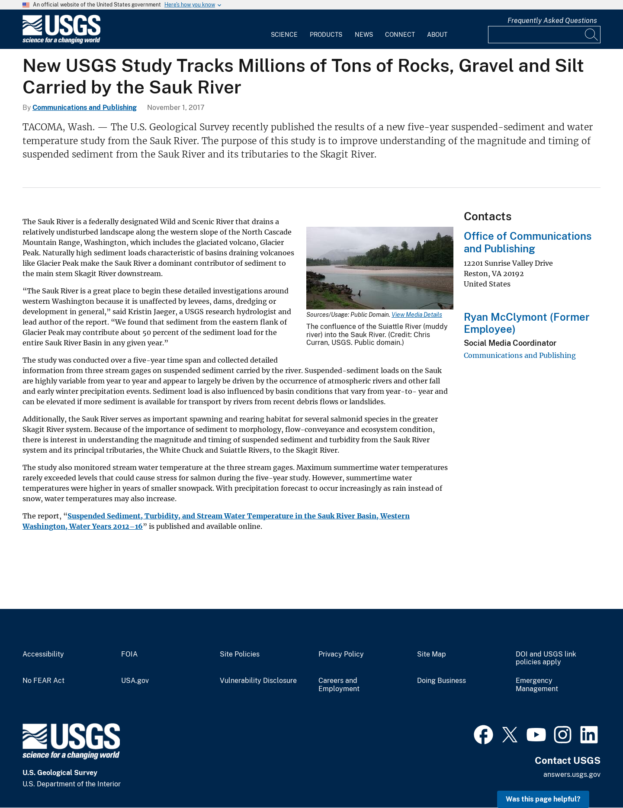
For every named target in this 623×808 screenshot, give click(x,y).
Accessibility (43, 654)
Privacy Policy (341, 654)
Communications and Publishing (84, 107)
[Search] (592, 34)
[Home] (61, 42)
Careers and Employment (339, 685)
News (364, 34)
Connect (400, 34)
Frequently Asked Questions (552, 20)
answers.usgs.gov (572, 774)
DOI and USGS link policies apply (546, 658)
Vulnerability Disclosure (258, 681)
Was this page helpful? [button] (543, 799)
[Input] (544, 34)
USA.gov (135, 681)
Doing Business (441, 681)
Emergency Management (537, 685)
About (437, 34)
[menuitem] (284, 29)
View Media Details (417, 314)
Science (284, 34)
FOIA (129, 654)
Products (326, 34)
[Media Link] (379, 269)
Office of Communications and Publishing (527, 242)
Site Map (431, 654)
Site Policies (240, 654)
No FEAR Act (43, 681)
